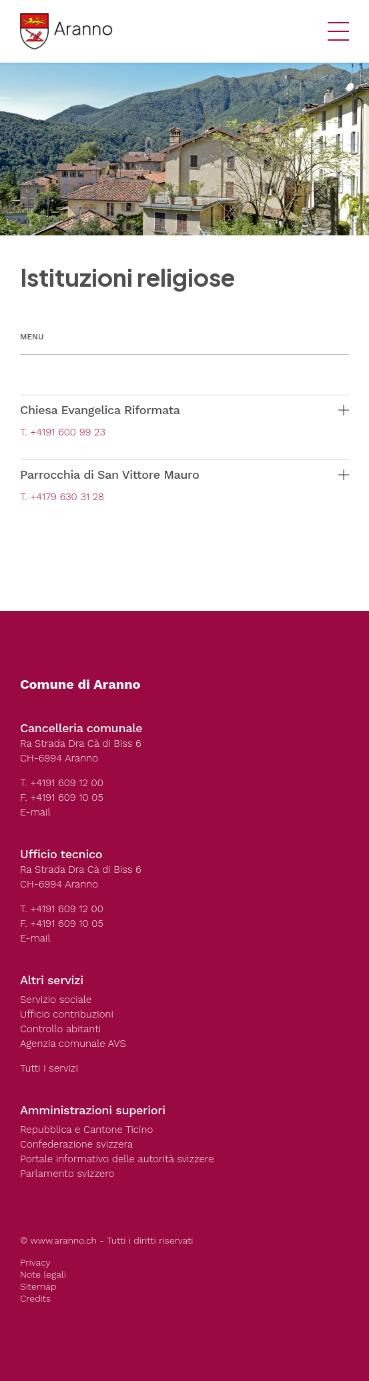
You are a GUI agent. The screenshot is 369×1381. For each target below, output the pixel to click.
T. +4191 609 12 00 (61, 783)
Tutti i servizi (49, 1068)
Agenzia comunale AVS (73, 1044)
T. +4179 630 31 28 (62, 497)
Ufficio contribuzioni (66, 1014)
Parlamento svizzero (67, 1174)
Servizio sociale (55, 1000)
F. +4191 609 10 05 (61, 798)
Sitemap (38, 1286)
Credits (35, 1298)
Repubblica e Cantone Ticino (86, 1130)
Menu (31, 336)
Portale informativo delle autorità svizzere (117, 1159)
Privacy (35, 1262)
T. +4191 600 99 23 (62, 432)
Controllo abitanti (60, 1029)
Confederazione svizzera (76, 1144)
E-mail (35, 812)
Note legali (43, 1274)
